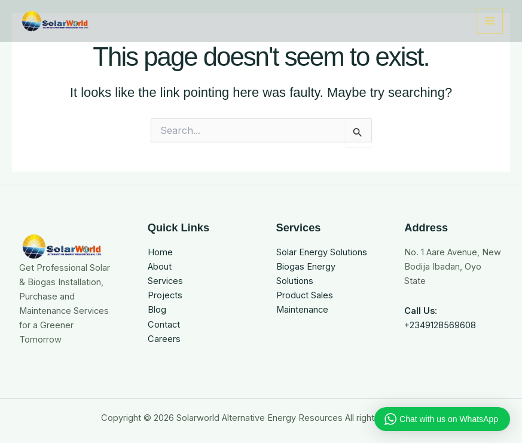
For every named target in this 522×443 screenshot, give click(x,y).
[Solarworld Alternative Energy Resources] (55, 21)
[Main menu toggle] (490, 21)
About (160, 266)
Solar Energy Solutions (321, 252)
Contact (164, 324)
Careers (164, 339)
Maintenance (302, 309)
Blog (157, 309)
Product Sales (304, 295)
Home (160, 252)
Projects (165, 295)
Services (165, 281)
